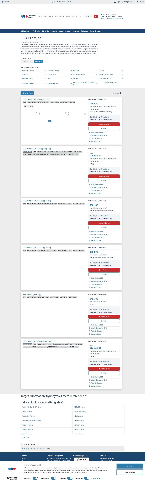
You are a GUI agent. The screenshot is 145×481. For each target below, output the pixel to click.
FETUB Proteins (79, 407)
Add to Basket (104, 124)
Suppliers (76, 31)
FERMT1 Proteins (27, 434)
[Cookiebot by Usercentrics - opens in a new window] (12, 477)
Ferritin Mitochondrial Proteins (31, 407)
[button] (25, 437)
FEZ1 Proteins (79, 420)
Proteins (54, 31)
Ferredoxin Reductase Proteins (32, 420)
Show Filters (27, 93)
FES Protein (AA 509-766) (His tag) (37, 201)
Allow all (129, 465)
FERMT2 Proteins (27, 430)
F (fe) (33, 448)
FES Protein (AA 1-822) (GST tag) (36, 99)
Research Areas (95, 31)
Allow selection (129, 471)
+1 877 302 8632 (58, 2)
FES (38, 448)
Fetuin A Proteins (80, 411)
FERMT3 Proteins (27, 425)
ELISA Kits (45, 31)
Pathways (84, 31)
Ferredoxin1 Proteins (28, 416)
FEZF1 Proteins (79, 430)
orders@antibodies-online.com (115, 18)
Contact (69, 1)
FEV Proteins (78, 416)
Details (104, 128)
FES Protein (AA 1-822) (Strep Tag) (37, 149)
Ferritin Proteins (27, 411)
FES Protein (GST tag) (32, 294)
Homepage (25, 448)
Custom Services (64, 31)
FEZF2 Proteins (79, 434)
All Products (25, 31)
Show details (97, 477)
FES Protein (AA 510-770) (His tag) (37, 248)
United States (105, 117)
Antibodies (36, 31)
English (5, 2)
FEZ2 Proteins (79, 425)
